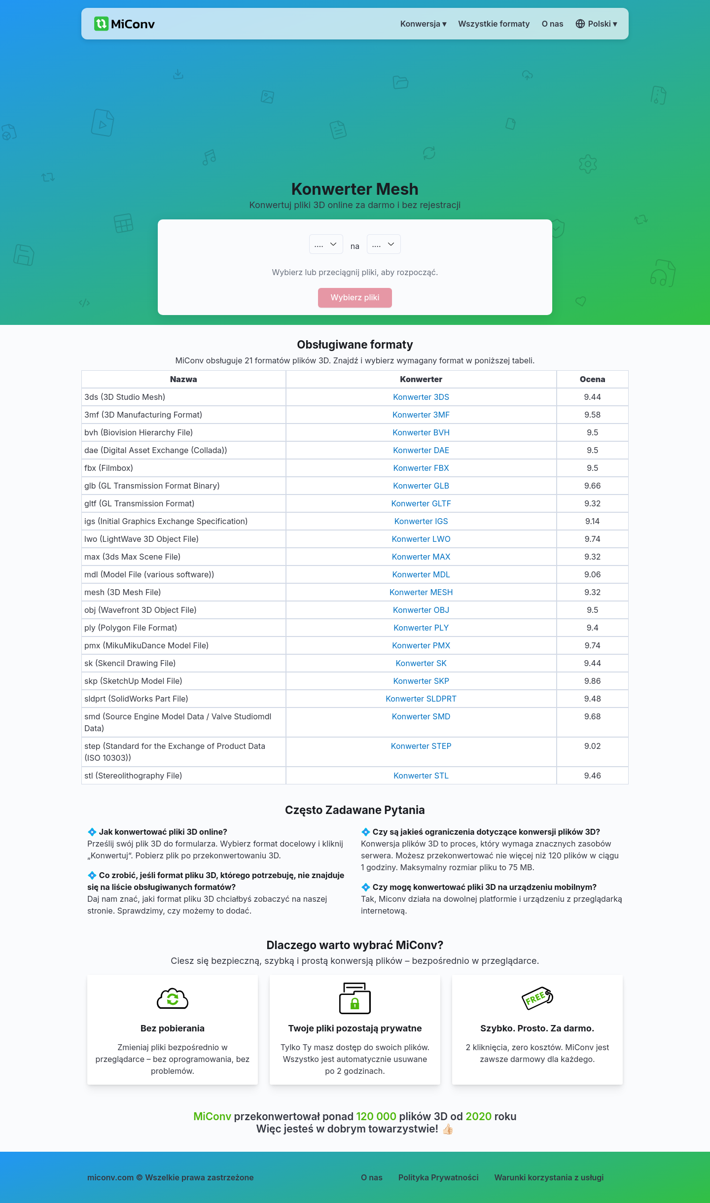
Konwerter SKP (421, 681)
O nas (372, 1177)
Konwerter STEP (421, 746)
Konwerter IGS (421, 521)
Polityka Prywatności (438, 1177)
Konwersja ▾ (423, 24)
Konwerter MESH (421, 592)
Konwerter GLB (421, 486)
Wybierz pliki (355, 297)
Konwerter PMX (421, 645)
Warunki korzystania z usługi (549, 1177)
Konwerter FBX (421, 468)
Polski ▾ (596, 24)
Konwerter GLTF (421, 503)
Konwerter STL (421, 775)
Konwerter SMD (421, 716)
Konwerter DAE (421, 450)
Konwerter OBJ (421, 610)
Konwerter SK (421, 663)
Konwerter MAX (421, 557)
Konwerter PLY (421, 628)
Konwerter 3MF (421, 415)
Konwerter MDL (421, 574)
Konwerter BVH (421, 432)
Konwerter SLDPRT (421, 699)
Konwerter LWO (421, 539)
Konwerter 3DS (421, 397)
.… (318, 244)
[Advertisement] (355, 109)
